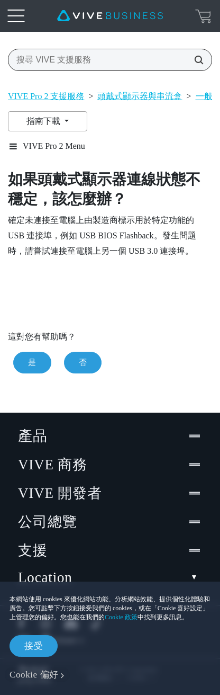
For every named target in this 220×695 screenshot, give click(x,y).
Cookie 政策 (121, 617)
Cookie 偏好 (34, 675)
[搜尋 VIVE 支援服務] (196, 59)
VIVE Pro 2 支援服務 (46, 96)
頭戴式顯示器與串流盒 (139, 96)
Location (110, 578)
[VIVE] (110, 16)
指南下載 (44, 121)
